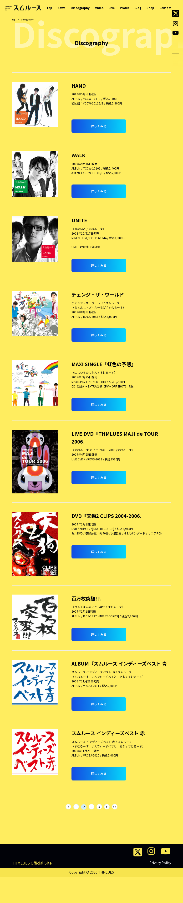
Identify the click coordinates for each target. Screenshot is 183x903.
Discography (80, 7)
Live (111, 7)
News (62, 7)
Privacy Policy (160, 888)
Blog (137, 7)
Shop (150, 7)
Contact (165, 7)
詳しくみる (99, 126)
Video (99, 7)
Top (49, 7)
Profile (124, 7)
